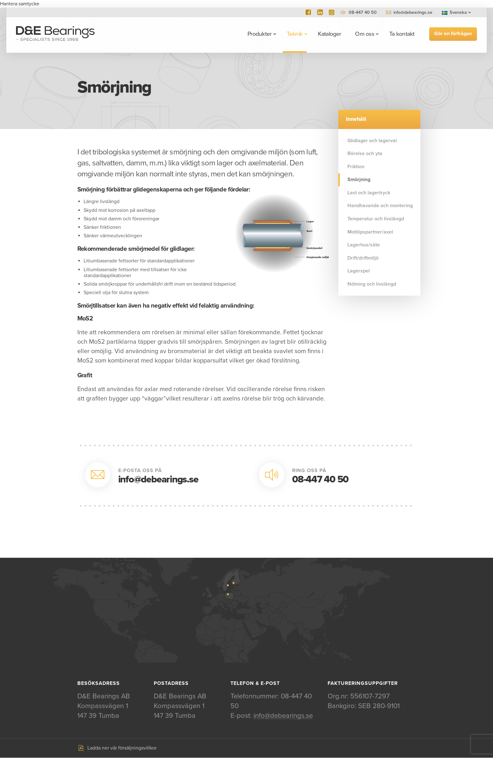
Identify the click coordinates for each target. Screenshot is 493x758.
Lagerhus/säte (363, 245)
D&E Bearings (55, 34)
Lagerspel (358, 271)
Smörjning (358, 179)
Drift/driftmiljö (363, 258)
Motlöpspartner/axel (370, 232)
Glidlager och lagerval (372, 140)
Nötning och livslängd (371, 284)
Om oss (364, 33)
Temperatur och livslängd (375, 219)
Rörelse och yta (364, 153)
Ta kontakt (401, 33)
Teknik (294, 33)
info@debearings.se (412, 12)
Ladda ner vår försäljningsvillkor (122, 748)
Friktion (355, 167)
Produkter (259, 33)
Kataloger (329, 33)
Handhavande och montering (380, 205)
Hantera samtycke (19, 3)
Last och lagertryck (368, 193)
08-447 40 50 (320, 479)
